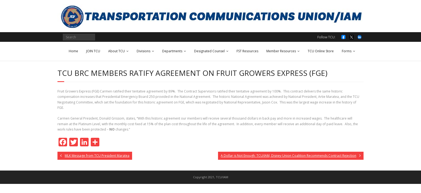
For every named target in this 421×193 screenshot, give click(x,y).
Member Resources (281, 51)
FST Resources (247, 51)
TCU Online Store (321, 51)
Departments (172, 51)
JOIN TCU (93, 51)
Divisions (143, 51)
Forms (346, 51)
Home (73, 51)
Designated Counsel (209, 51)
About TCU (116, 51)
